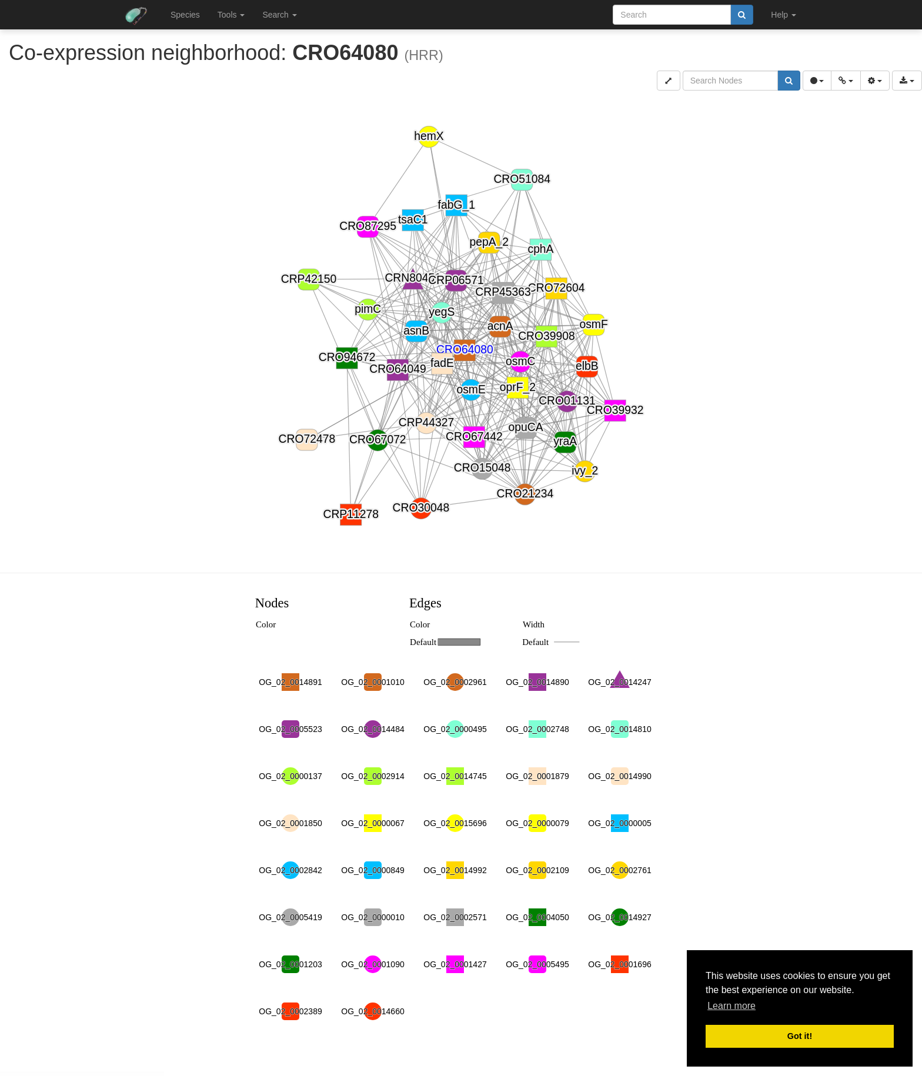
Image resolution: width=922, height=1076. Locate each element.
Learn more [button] (731, 1006)
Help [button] (783, 14)
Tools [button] (231, 14)
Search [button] (279, 14)
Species (185, 14)
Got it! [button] (799, 1036)
